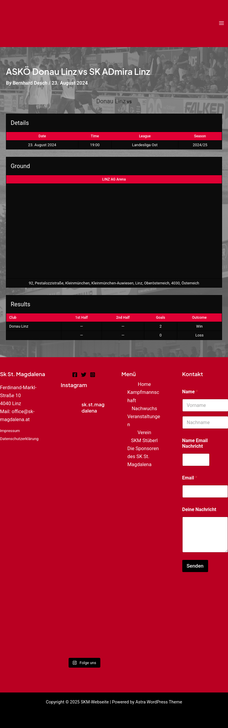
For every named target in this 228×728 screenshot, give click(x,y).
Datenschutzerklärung (19, 439)
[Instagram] (92, 374)
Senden (195, 566)
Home (144, 384)
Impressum (10, 431)
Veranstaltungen (143, 420)
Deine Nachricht (199, 509)
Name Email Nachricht (195, 443)
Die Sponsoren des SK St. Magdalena (143, 456)
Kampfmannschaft (143, 396)
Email (189, 478)
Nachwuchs (144, 408)
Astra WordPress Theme (158, 702)
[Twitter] (83, 374)
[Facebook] (74, 374)
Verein (144, 432)
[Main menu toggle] (221, 23)
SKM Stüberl (144, 440)
